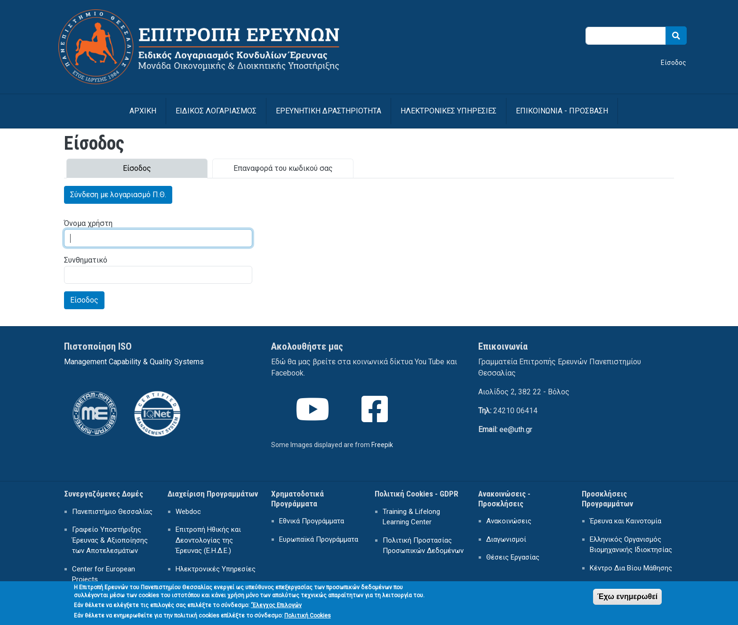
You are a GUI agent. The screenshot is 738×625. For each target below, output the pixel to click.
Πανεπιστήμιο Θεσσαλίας (112, 511)
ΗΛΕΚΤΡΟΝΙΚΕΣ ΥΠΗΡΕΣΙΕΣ (449, 110)
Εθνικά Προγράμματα (311, 521)
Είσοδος (673, 62)
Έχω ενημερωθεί (627, 600)
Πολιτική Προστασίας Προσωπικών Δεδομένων (423, 545)
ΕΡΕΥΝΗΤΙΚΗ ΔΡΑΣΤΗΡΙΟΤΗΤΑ (328, 110)
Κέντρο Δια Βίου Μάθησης (631, 568)
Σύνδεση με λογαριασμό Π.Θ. (118, 194)
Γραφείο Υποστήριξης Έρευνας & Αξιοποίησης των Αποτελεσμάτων (110, 540)
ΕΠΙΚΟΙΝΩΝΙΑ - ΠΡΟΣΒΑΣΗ (562, 110)
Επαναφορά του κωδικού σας (283, 168)
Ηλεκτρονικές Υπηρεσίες (216, 569)
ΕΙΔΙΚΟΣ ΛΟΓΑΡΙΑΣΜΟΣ (216, 110)
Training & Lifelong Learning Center (411, 517)
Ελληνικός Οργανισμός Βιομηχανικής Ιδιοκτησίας (631, 544)
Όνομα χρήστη (88, 223)
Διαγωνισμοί (506, 539)
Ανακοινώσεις (508, 521)
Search (676, 35)
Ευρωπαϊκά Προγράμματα (318, 539)
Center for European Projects (103, 574)
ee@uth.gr (515, 429)
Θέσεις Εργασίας (512, 557)
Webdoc (188, 511)
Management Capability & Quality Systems (134, 361)
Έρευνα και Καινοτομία (625, 521)
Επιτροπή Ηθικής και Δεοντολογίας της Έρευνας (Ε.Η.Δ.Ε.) (208, 540)
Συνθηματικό (85, 260)
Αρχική (142, 110)
